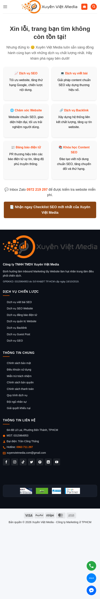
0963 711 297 (24, 447)
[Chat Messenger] (91, 590)
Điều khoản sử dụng (19, 369)
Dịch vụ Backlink (76, 110)
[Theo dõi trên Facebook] (6, 461)
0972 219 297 (37, 189)
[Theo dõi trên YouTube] (56, 461)
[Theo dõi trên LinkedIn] (48, 461)
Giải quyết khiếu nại (19, 408)
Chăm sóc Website (28, 110)
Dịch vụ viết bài (76, 73)
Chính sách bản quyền (20, 382)
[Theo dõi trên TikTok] (23, 461)
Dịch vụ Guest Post (18, 334)
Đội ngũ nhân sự (17, 401)
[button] (5, 6)
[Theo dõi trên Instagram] (14, 461)
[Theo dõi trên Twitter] (31, 461)
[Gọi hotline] (91, 566)
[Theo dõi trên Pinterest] (39, 461)
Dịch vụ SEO (28, 73)
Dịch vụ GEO (15, 340)
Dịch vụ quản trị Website (21, 321)
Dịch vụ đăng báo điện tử (22, 314)
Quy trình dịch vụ (17, 395)
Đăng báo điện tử (28, 147)
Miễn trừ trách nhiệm (19, 376)
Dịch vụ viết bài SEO (19, 302)
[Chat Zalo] (91, 578)
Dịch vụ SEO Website (20, 308)
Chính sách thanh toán (20, 388)
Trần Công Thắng (28, 441)
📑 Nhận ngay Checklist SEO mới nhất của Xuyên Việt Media (50, 209)
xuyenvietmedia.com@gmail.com (26, 452)
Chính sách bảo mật (19, 363)
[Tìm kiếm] (94, 7)
